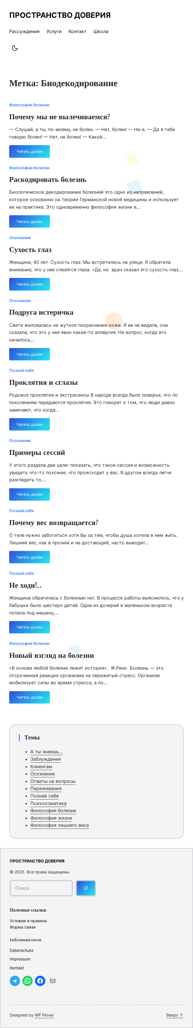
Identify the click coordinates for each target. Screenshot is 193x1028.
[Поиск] (86, 888)
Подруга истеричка (41, 312)
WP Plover (44, 1014)
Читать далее (30, 153)
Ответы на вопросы (52, 781)
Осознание (20, 237)
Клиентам (41, 766)
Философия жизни (51, 818)
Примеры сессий (37, 453)
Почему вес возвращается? (54, 523)
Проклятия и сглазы (43, 382)
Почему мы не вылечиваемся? (59, 117)
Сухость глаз (30, 250)
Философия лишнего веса (59, 825)
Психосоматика (48, 803)
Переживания (46, 788)
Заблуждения (45, 759)
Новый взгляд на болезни (51, 656)
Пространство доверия (60, 15)
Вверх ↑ (174, 1014)
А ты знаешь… (46, 751)
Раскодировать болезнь (47, 180)
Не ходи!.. (25, 585)
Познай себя (21, 370)
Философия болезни (29, 104)
